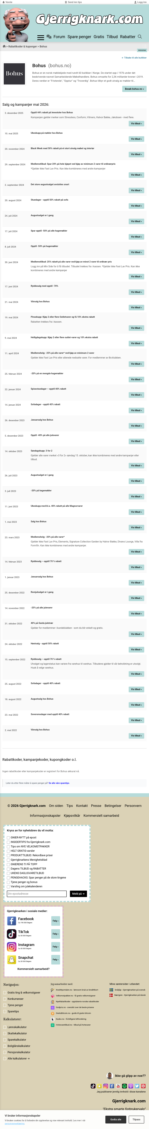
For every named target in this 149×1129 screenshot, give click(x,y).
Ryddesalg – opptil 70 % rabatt (46, 561)
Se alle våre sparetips (59, 783)
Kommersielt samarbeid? (33, 969)
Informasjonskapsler (45, 815)
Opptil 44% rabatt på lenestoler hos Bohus (52, 112)
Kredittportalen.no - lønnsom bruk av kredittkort (77, 990)
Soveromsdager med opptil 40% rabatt (50, 714)
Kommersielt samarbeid (101, 815)
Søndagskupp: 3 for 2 (41, 450)
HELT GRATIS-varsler (23, 850)
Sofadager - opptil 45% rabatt (45, 404)
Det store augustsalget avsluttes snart (50, 184)
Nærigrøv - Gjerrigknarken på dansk (130, 995)
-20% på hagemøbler (41, 490)
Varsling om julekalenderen (26, 886)
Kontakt (82, 806)
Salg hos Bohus (38, 521)
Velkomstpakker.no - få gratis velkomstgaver (75, 996)
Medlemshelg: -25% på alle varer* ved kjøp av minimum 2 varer (62, 353)
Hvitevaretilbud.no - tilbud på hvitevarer (73, 1025)
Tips (70, 806)
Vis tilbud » (136, 123)
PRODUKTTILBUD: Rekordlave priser (32, 855)
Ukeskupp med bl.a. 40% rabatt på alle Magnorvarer (57, 506)
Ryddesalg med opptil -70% (44, 286)
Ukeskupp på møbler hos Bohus (47, 133)
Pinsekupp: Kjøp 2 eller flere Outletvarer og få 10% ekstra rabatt (63, 317)
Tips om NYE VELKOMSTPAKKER (30, 846)
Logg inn (140, 2)
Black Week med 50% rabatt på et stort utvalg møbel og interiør (62, 148)
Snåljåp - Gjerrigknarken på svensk (130, 990)
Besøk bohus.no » (134, 88)
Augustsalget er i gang (42, 215)
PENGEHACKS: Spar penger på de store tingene (38, 877)
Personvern (133, 806)
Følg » (56, 920)
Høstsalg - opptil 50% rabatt (45, 643)
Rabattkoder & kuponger (22, 46)
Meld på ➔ (78, 893)
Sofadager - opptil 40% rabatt (45, 683)
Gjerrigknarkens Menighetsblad (29, 859)
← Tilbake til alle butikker (134, 57)
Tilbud (112, 36)
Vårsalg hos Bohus (40, 301)
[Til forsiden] (89, 20)
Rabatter (127, 36)
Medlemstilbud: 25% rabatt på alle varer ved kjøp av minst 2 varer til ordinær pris (71, 261)
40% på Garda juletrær (42, 623)
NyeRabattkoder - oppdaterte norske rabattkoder (77, 1001)
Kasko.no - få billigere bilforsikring (71, 1019)
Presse (96, 806)
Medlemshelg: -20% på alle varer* (48, 537)
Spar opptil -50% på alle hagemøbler (49, 230)
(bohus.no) (59, 65)
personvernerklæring (14, 1123)
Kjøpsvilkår (72, 815)
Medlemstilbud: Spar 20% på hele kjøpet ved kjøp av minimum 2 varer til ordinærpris (73, 164)
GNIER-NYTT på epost (23, 837)
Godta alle (115, 1119)
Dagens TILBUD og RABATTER (28, 868)
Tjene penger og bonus (24, 882)
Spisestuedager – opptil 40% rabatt (48, 389)
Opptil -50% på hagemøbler (44, 246)
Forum (55, 36)
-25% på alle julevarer (41, 607)
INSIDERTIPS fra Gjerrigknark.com (30, 842)
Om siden (56, 806)
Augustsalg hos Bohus (42, 699)
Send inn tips (73, 2)
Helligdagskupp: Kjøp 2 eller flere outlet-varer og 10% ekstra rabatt (64, 337)
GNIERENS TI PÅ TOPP (24, 864)
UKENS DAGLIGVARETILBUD (27, 873)
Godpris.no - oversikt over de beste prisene (75, 1007)
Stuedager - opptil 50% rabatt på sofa (49, 199)
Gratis (99, 36)
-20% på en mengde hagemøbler (47, 373)
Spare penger (79, 36)
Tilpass (136, 1119)
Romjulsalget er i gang (42, 592)
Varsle (7, 2)
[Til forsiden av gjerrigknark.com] (16, 24)
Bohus (43, 46)
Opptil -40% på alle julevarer (45, 435)
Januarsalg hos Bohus (42, 419)
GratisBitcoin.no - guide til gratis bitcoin (73, 1013)
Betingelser (113, 806)
